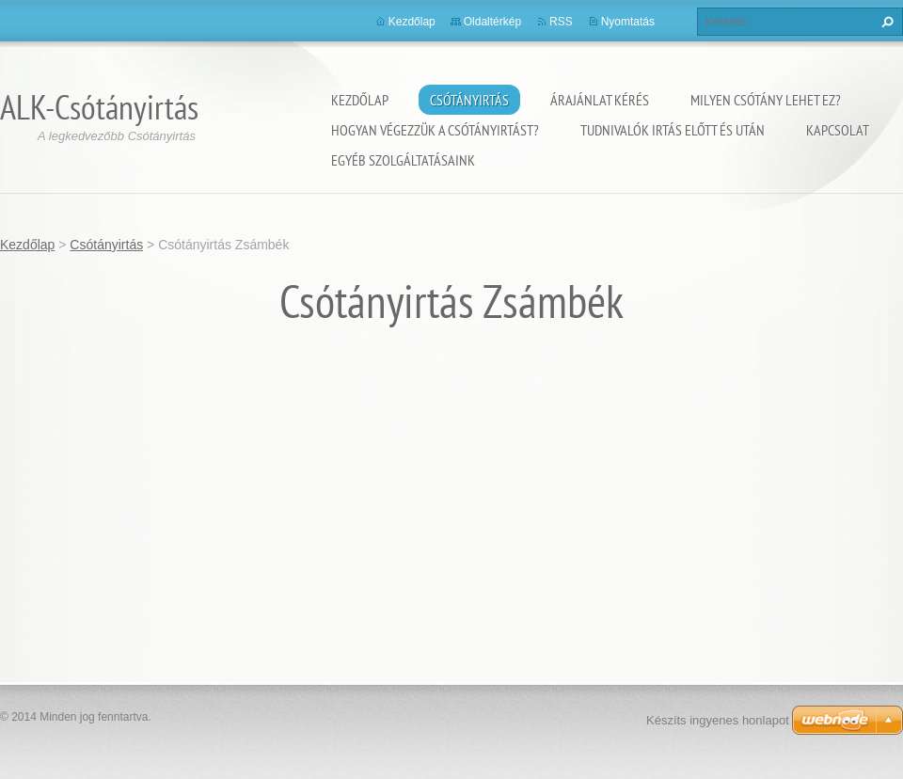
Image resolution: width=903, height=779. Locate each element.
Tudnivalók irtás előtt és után (672, 129)
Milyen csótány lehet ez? (765, 99)
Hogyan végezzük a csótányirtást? (435, 129)
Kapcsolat (837, 129)
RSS (561, 21)
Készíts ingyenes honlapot (717, 720)
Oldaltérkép (492, 21)
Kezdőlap (359, 99)
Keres (885, 22)
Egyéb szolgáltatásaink (403, 160)
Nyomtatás (628, 21)
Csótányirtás (469, 99)
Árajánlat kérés (599, 99)
